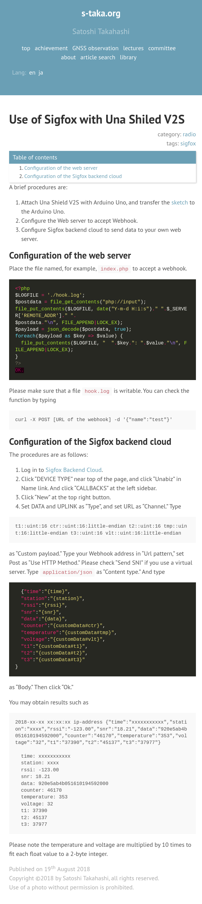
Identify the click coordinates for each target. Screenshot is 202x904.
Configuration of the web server (61, 167)
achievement (51, 48)
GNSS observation (95, 48)
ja (41, 72)
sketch (179, 202)
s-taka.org (101, 13)
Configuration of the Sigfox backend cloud (73, 176)
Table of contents (35, 157)
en (32, 72)
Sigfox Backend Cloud (73, 470)
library (128, 57)
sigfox (188, 143)
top (26, 48)
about (68, 57)
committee (162, 48)
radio (189, 134)
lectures (133, 48)
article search (97, 57)
